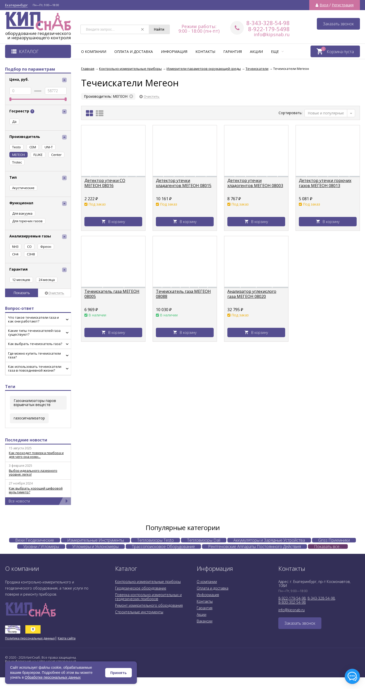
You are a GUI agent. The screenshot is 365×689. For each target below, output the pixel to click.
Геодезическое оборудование (140, 588)
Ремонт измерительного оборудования (149, 605)
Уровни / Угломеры (41, 546)
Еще (277, 51)
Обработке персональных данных (53, 677)
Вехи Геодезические (34, 540)
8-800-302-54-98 (292, 602)
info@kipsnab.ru (272, 34)
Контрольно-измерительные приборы (148, 581)
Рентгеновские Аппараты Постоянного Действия (254, 546)
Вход (324, 5)
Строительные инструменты (139, 612)
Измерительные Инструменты (95, 540)
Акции (256, 51)
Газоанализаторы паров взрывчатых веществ (35, 402)
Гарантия (232, 51)
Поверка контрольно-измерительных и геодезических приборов (148, 596)
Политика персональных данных (30, 638)
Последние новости (26, 440)
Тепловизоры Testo (155, 540)
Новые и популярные (326, 113)
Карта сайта (67, 638)
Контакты (205, 51)
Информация (174, 51)
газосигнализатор (29, 418)
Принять (118, 672)
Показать (21, 292)
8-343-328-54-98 (268, 23)
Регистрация (343, 5)
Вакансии (204, 621)
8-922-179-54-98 (292, 598)
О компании (93, 51)
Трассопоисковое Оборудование (163, 546)
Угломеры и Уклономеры (95, 546)
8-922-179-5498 (269, 29)
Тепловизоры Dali (203, 540)
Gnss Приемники (334, 540)
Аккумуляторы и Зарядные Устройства (269, 540)
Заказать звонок (338, 24)
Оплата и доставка (133, 51)
